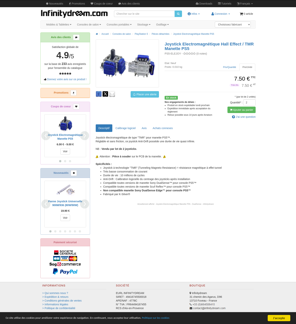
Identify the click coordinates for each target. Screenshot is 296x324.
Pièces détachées (160, 34)
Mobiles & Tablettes (58, 24)
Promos (77, 3)
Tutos (224, 3)
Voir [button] (65, 151)
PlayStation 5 (141, 34)
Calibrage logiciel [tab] (126, 128)
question (244, 116)
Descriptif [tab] (104, 128)
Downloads (204, 3)
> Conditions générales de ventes (62, 300)
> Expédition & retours (55, 296)
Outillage (162, 24)
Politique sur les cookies (175, 318)
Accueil (105, 34)
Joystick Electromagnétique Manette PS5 (193, 34)
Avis (129, 3)
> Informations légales (55, 304)
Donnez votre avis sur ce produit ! (66, 79)
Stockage (143, 24)
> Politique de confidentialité (58, 308)
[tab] (247, 67)
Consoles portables (119, 24)
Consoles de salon (89, 24)
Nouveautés (54, 3)
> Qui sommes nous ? (55, 293)
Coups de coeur (102, 3)
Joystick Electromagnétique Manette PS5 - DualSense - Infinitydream (185, 204)
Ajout (241, 109)
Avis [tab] (144, 128)
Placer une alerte (144, 94)
